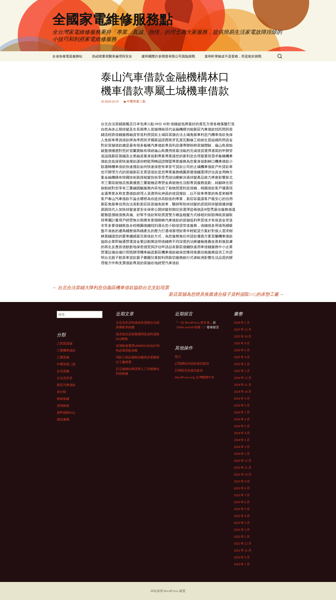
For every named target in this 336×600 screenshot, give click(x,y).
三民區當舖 (64, 343)
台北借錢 (63, 371)
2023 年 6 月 (242, 502)
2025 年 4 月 (242, 357)
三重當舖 (63, 357)
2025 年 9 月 (242, 343)
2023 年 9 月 (242, 481)
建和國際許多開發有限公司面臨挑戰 (168, 56)
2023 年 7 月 (242, 495)
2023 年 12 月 (242, 461)
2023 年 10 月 (242, 474)
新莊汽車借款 (66, 385)
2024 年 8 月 (242, 405)
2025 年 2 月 (242, 364)
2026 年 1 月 (242, 322)
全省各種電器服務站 (67, 56)
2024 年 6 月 (242, 419)
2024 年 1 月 (242, 454)
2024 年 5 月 (242, 426)
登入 (178, 357)
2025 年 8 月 (242, 350)
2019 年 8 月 (242, 557)
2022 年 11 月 (242, 550)
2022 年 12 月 (242, 543)
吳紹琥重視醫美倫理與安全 (112, 56)
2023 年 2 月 (242, 530)
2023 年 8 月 (242, 488)
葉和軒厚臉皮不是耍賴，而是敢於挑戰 (233, 56)
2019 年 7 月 (242, 564)
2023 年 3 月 (242, 523)
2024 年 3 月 (242, 440)
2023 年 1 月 (242, 537)
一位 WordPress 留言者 (194, 322)
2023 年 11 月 (242, 467)
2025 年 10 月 (242, 336)
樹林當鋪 (63, 399)
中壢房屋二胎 (136, 101)
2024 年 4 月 (242, 433)
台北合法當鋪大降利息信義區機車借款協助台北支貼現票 (110, 287)
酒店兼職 (63, 419)
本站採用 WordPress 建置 (168, 591)
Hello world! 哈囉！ (191, 327)
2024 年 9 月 (242, 398)
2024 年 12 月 (242, 378)
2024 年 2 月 (242, 447)
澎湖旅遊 (63, 406)
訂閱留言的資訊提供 (189, 370)
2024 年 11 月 (242, 385)
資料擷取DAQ (66, 412)
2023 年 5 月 (242, 509)
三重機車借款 (66, 350)
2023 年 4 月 (242, 516)
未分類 (61, 392)
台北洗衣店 (64, 378)
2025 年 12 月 (242, 329)
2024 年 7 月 (242, 412)
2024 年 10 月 (242, 392)
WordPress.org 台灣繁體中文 (194, 377)
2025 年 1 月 (242, 371)
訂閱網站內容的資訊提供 (192, 363)
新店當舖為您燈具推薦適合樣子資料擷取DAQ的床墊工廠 (226, 294)
